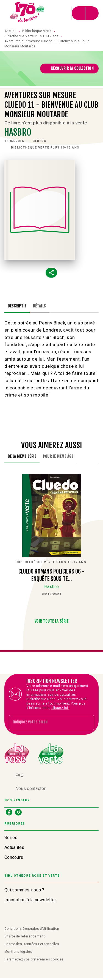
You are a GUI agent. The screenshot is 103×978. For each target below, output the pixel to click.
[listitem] (9, 812)
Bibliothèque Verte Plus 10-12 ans (31, 36)
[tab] (17, 306)
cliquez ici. (60, 708)
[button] (69, 68)
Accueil (10, 31)
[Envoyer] (87, 722)
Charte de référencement (24, 936)
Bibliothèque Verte (37, 31)
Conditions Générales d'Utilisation (31, 929)
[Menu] (85, 13)
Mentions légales (18, 952)
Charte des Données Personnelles (31, 944)
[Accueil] (27, 13)
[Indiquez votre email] (44, 722)
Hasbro (17, 132)
